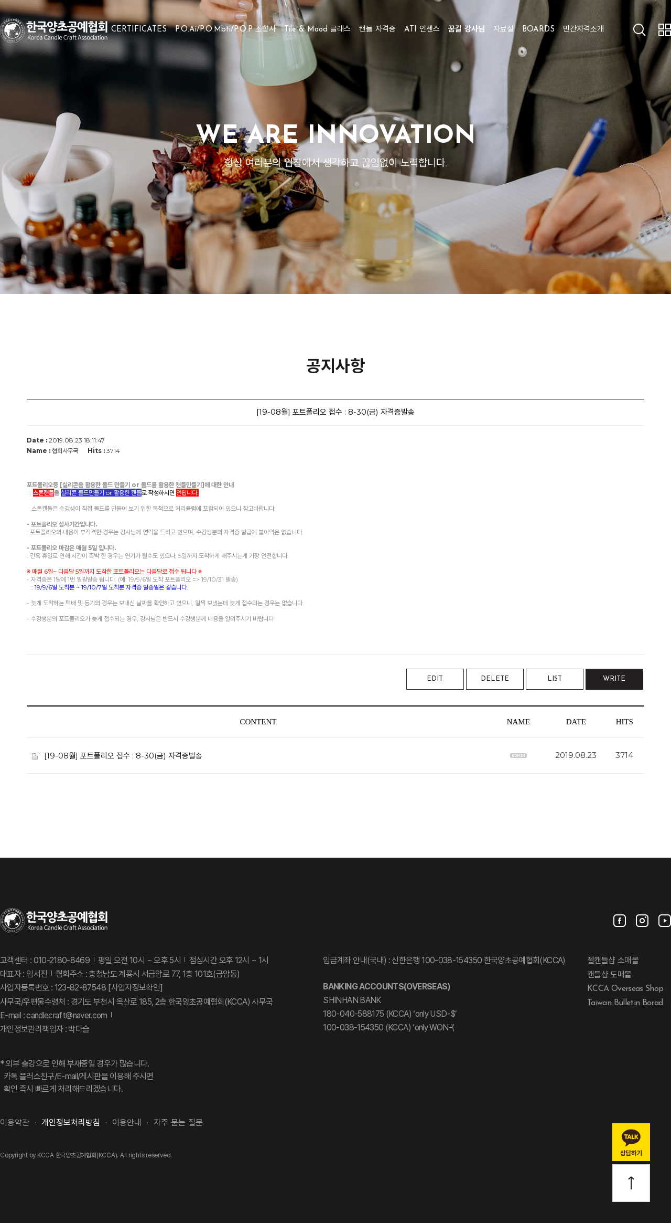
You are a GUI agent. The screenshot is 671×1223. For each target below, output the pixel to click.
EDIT (435, 679)
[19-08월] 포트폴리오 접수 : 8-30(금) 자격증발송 (123, 755)
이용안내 (127, 1123)
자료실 (503, 30)
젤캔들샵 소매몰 (612, 961)
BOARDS (538, 30)
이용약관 (14, 1123)
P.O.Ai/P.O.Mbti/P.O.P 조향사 (225, 30)
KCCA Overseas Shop (625, 989)
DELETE (495, 679)
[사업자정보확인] (134, 988)
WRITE (614, 679)
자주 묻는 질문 (178, 1123)
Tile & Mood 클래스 (317, 30)
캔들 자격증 (377, 30)
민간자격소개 (583, 30)
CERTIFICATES (139, 30)
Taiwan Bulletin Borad (625, 1003)
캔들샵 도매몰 (609, 975)
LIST (554, 679)
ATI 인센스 (422, 30)
